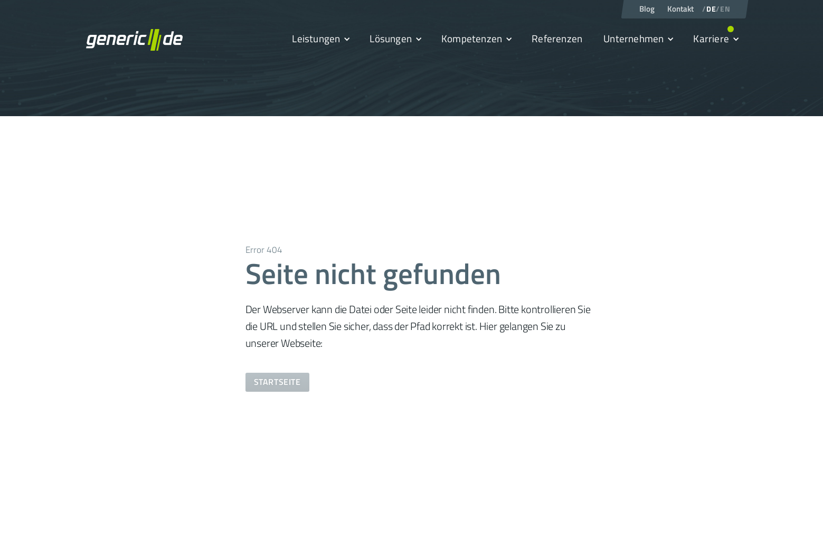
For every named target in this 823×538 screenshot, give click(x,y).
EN (725, 9)
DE (711, 9)
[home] (134, 39)
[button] (320, 39)
